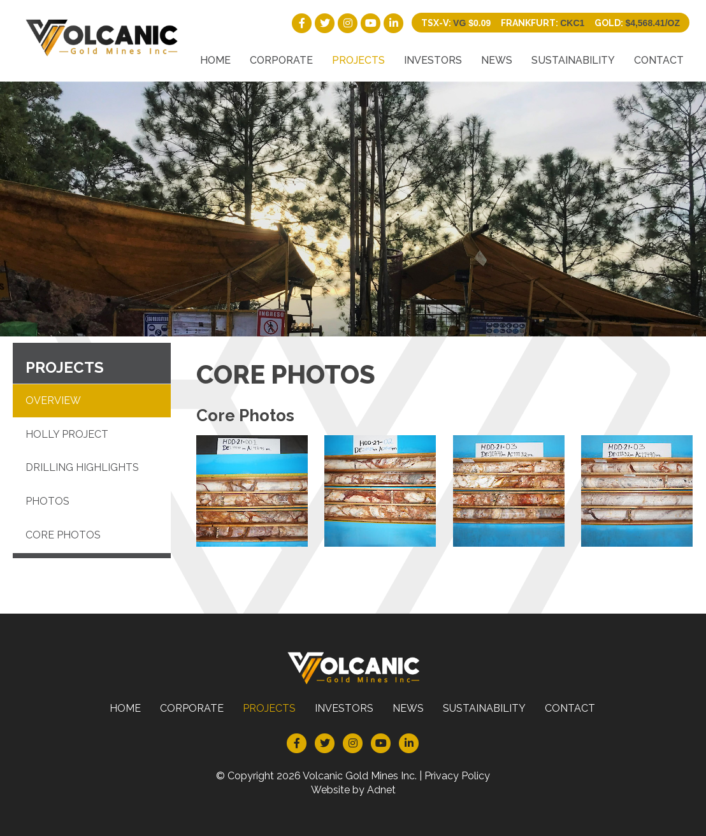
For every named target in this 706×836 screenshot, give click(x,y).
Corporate (281, 60)
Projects (358, 60)
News (496, 60)
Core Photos (63, 535)
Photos (47, 501)
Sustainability (573, 60)
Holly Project (66, 434)
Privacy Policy (457, 776)
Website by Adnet (353, 790)
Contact (659, 60)
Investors (433, 60)
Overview (53, 400)
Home (215, 60)
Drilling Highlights (82, 467)
